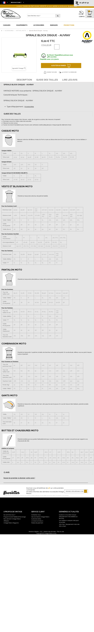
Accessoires (29, 107)
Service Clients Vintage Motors (40, 517)
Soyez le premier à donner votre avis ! (19, 478)
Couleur (46, 45)
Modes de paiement (37, 523)
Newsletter (11, 493)
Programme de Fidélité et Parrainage (15, 517)
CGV (41, 531)
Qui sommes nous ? (9, 515)
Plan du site (60, 531)
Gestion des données (50, 531)
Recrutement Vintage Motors (12, 519)
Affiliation (6, 521)
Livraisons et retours (37, 521)
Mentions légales (34, 531)
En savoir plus (72, 6)
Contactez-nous (36, 515)
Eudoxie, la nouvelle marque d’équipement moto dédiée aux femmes (68, 516)
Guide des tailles (36, 519)
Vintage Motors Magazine (11, 523)
